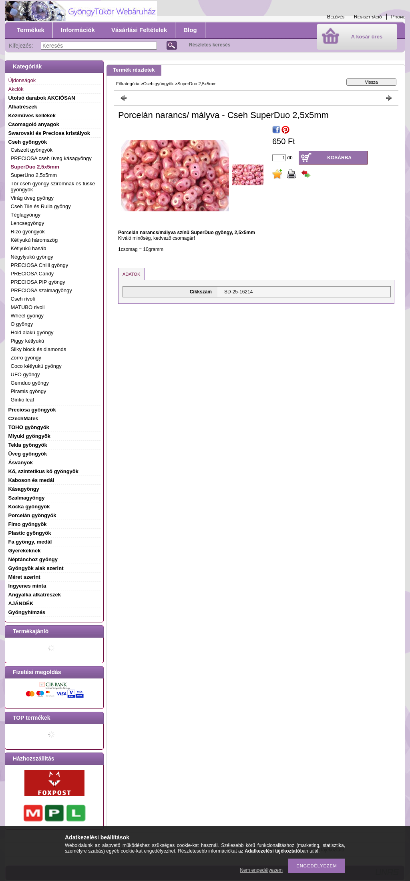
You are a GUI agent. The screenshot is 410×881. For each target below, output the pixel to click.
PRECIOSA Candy (32, 274)
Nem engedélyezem (261, 870)
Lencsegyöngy (27, 223)
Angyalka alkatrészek (34, 595)
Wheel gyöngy (27, 316)
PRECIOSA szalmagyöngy (41, 290)
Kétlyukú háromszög (34, 240)
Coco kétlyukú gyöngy (36, 366)
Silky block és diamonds (38, 349)
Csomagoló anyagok (33, 124)
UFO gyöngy (25, 374)
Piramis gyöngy (28, 391)
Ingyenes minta (27, 586)
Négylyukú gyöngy (32, 257)
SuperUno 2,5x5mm (34, 175)
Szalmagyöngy (26, 498)
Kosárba (339, 158)
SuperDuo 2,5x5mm (35, 167)
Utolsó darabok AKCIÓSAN (41, 98)
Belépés (336, 17)
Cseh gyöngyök (158, 83)
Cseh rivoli (23, 299)
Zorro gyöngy (26, 358)
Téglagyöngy (25, 215)
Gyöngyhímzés (26, 612)
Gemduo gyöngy (30, 383)
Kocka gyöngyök (29, 507)
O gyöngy (22, 324)
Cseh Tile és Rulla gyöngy (41, 206)
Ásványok (20, 463)
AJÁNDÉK (21, 603)
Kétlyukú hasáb (28, 248)
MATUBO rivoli (28, 307)
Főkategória (127, 83)
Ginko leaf (22, 400)
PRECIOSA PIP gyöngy (38, 282)
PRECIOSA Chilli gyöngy (39, 265)
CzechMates (23, 418)
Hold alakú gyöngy (32, 332)
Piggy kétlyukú (27, 341)
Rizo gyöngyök (28, 232)
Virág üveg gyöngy (32, 198)
